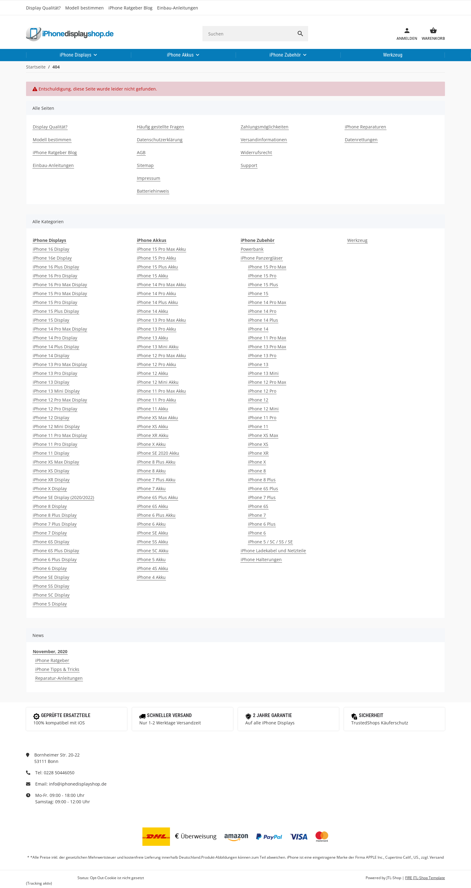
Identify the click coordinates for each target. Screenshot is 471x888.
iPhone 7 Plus (262, 497)
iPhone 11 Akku (152, 409)
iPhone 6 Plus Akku (156, 515)
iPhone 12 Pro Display (55, 409)
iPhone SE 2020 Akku (158, 453)
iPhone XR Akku (152, 435)
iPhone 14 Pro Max (267, 302)
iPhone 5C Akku (152, 550)
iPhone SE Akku (152, 533)
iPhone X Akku (151, 444)
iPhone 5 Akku (151, 559)
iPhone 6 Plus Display (55, 559)
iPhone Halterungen (261, 559)
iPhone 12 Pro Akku (156, 364)
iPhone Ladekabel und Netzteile (273, 550)
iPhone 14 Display (51, 355)
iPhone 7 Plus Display (55, 524)
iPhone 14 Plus (263, 320)
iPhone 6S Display (51, 542)
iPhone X (257, 462)
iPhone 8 (257, 471)
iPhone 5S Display (51, 586)
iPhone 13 (258, 364)
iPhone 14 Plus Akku (157, 302)
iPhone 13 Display (51, 382)
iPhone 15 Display (51, 320)
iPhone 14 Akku (152, 311)
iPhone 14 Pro (262, 311)
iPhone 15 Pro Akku (156, 258)
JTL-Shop (394, 877)
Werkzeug (357, 240)
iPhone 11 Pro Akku (156, 400)
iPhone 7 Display (50, 533)
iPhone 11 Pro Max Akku (161, 391)
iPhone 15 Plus (263, 284)
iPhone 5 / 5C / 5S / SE (270, 542)
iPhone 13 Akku (152, 338)
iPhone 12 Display (51, 417)
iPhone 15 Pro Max (267, 267)
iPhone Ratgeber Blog (130, 8)
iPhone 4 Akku (151, 577)
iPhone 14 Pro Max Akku (161, 284)
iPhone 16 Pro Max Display (60, 284)
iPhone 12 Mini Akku (158, 382)
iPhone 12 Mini (263, 409)
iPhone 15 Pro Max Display (60, 293)
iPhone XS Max (263, 435)
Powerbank (252, 249)
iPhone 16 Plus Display (56, 267)
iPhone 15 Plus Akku (157, 267)
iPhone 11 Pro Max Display (60, 435)
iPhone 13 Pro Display (55, 373)
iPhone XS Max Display (56, 462)
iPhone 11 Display (51, 453)
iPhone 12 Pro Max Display (60, 400)
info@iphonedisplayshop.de (78, 784)
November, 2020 (50, 651)
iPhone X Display (50, 488)
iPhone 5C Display (51, 595)
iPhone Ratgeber (52, 660)
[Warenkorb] (431, 33)
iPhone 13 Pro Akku (156, 329)
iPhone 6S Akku (152, 506)
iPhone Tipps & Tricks (57, 669)
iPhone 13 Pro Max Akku (161, 320)
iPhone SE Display (51, 577)
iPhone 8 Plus (262, 480)
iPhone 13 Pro (262, 355)
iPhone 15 (258, 293)
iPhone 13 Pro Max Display (60, 364)
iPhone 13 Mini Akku (158, 347)
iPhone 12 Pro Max (267, 382)
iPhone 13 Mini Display (56, 391)
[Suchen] (247, 34)
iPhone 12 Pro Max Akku (161, 355)
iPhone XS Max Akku (157, 417)
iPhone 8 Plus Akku (156, 462)
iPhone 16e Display (52, 258)
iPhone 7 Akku (151, 488)
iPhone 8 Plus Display (55, 515)
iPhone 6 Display (50, 568)
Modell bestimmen (84, 8)
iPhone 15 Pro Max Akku (161, 249)
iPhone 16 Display (51, 249)
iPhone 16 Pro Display (55, 276)
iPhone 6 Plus (262, 524)
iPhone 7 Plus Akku (156, 480)
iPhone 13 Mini (263, 373)
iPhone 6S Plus (263, 488)
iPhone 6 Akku (151, 524)
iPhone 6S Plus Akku (157, 497)
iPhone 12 (258, 400)
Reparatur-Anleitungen (59, 678)
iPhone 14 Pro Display (55, 338)
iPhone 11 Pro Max (267, 338)
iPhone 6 (257, 533)
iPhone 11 (258, 426)
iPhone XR (258, 453)
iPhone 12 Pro (262, 391)
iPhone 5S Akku (152, 542)
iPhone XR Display (51, 480)
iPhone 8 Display (50, 506)
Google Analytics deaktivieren (51, 877)
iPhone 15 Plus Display (56, 311)
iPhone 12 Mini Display (56, 426)
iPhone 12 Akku (152, 373)
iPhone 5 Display (50, 604)
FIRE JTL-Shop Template (425, 877)
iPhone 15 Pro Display (55, 302)
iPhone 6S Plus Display (56, 550)
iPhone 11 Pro (262, 417)
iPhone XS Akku (152, 426)
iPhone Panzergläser (262, 258)
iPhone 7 (257, 515)
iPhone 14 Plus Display (56, 347)
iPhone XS (258, 444)
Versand (437, 857)
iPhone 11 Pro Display (55, 444)
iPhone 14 (258, 329)
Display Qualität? (43, 8)
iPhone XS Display (51, 471)
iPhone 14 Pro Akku (156, 293)
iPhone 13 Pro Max (267, 347)
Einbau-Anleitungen (177, 8)
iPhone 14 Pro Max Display (60, 329)
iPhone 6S (258, 506)
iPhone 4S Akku (152, 568)
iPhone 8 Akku (151, 471)
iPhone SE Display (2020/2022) (63, 497)
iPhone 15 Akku (152, 276)
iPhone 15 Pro (262, 276)
